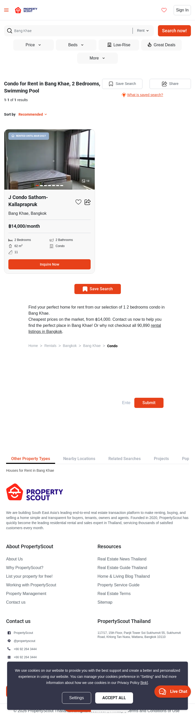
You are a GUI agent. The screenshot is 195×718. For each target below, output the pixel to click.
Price (33, 45)
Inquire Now (49, 264)
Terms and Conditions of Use (153, 710)
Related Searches (124, 458)
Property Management (26, 593)
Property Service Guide (118, 585)
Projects (161, 458)
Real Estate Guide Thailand (122, 567)
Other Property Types (30, 458)
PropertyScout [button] (23, 633)
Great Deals (161, 45)
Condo (112, 346)
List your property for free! (29, 576)
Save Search (122, 83)
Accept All (114, 697)
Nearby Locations (79, 458)
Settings (76, 697)
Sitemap (105, 602)
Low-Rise (119, 45)
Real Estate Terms (114, 593)
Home (33, 346)
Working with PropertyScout (31, 585)
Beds (76, 45)
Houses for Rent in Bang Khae (30, 470)
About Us (14, 559)
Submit (148, 402)
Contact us (15, 602)
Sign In (182, 10)
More (97, 58)
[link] (144, 683)
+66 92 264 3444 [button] (25, 649)
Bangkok (70, 346)
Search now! (174, 30)
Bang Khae (92, 346)
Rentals (50, 346)
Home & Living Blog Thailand (124, 576)
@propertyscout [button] (24, 641)
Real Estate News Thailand (122, 559)
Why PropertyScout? (24, 567)
